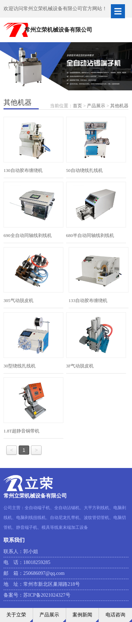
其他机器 (119, 105)
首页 (77, 105)
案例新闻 (82, 614)
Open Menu (118, 11)
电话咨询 (115, 614)
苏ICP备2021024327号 (46, 595)
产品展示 (96, 105)
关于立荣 (16, 614)
